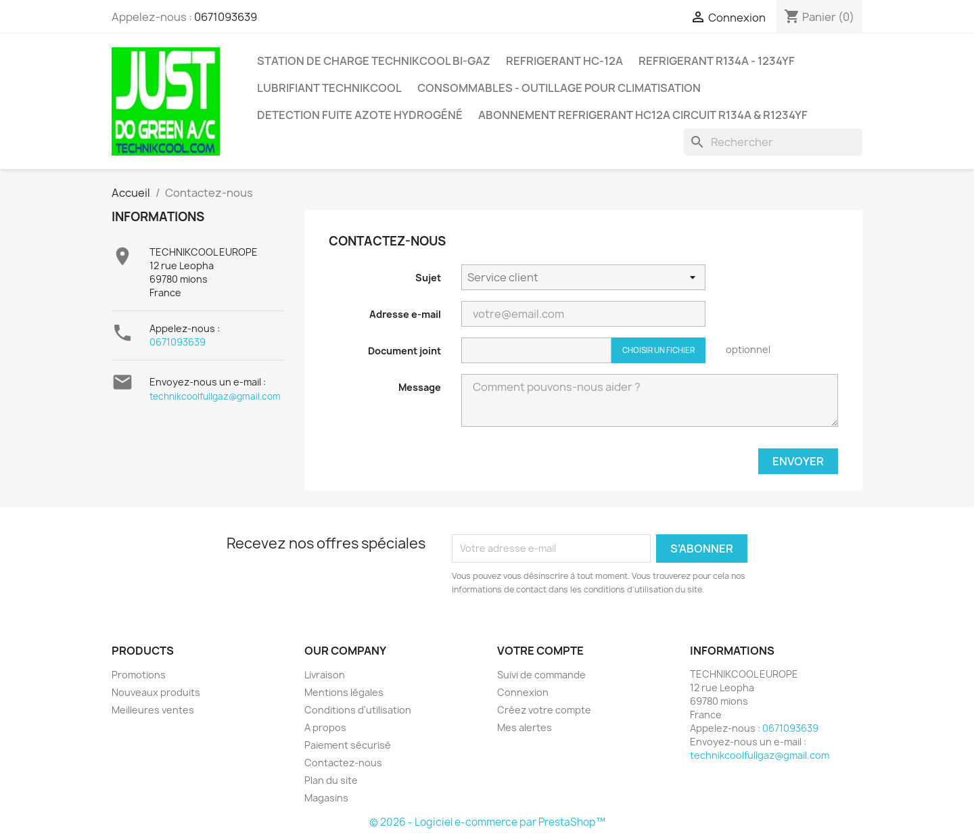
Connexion (523, 692)
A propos (325, 727)
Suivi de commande (541, 674)
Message (419, 387)
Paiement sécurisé (347, 745)
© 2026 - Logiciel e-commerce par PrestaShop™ (487, 822)
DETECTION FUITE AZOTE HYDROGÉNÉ (360, 115)
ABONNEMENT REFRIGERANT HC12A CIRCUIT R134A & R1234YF (643, 115)
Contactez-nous (343, 762)
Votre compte (540, 650)
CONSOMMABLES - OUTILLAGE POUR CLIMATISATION (559, 87)
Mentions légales (344, 692)
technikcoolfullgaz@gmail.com (215, 396)
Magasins (326, 797)
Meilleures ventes (153, 709)
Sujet (428, 277)
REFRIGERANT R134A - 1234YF (717, 60)
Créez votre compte (544, 709)
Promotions (139, 674)
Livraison (324, 674)
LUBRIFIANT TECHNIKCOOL (329, 87)
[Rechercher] (773, 142)
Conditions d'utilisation (357, 709)
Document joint (404, 350)
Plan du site (331, 780)
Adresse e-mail (405, 314)
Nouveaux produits (156, 692)
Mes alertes (524, 727)
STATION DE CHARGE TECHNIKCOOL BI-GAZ (373, 60)
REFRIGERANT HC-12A (564, 60)
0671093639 (225, 16)
